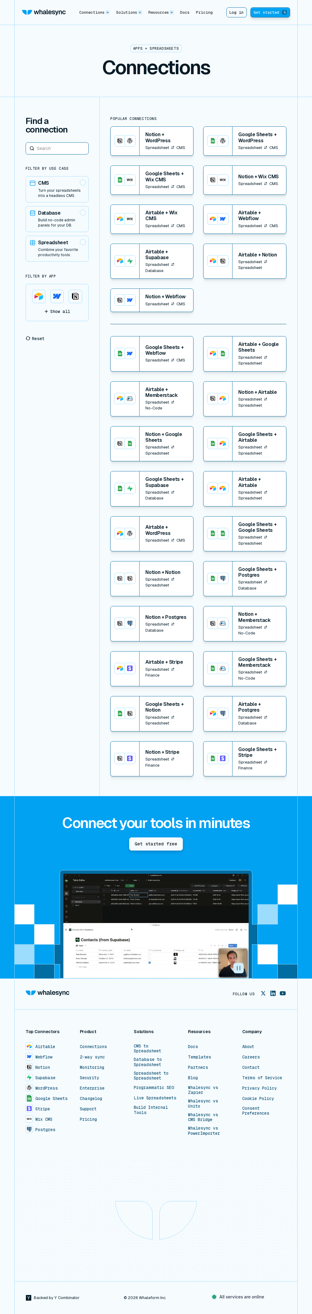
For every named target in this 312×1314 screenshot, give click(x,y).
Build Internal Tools (151, 1110)
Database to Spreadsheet (148, 1062)
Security (89, 1077)
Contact (251, 1067)
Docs (185, 12)
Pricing (204, 12)
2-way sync (92, 1056)
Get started (270, 12)
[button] (94, 12)
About (248, 1046)
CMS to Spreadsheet (147, 1048)
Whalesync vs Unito (203, 1103)
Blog (193, 1077)
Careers (251, 1056)
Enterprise (92, 1088)
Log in (236, 12)
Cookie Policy (258, 1098)
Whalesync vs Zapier (203, 1090)
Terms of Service (262, 1077)
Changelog (91, 1098)
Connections (93, 1046)
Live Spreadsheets (155, 1097)
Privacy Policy (259, 1088)
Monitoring (92, 1067)
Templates (199, 1056)
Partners (198, 1067)
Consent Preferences (255, 1111)
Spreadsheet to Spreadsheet (151, 1075)
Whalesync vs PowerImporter (204, 1130)
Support (88, 1108)
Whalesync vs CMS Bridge (203, 1117)
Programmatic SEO (154, 1087)
